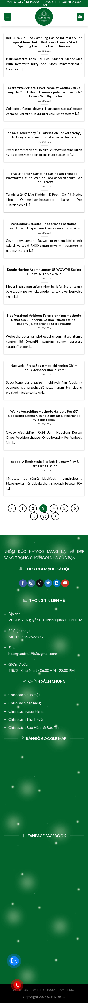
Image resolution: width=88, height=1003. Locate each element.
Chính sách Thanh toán (26, 719)
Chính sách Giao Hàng (26, 711)
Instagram (56, 990)
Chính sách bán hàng (24, 703)
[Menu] (8, 17)
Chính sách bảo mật (24, 694)
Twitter (37, 990)
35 (44, 516)
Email (71, 990)
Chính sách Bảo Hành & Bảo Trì (33, 727)
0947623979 (32, 636)
